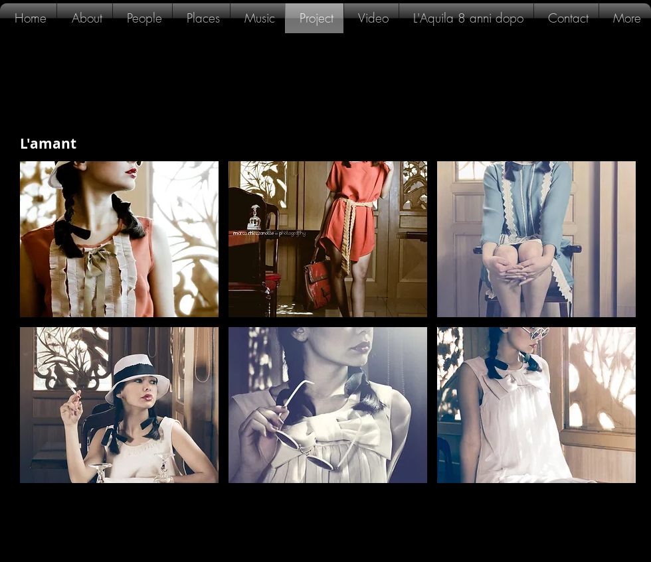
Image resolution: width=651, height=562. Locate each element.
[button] (119, 239)
